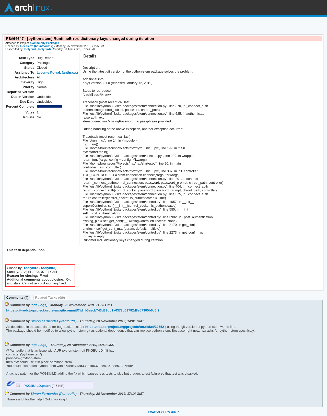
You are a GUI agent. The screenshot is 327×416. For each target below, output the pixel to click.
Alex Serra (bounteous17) (36, 46)
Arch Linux (28, 8)
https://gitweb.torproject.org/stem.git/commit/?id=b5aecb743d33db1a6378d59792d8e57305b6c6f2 (82, 310)
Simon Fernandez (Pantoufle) (54, 321)
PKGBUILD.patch (34, 386)
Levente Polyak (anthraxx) (57, 72)
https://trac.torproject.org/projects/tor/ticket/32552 (124, 327)
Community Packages (44, 42)
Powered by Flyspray (162, 411)
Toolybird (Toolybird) (37, 49)
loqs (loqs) (39, 305)
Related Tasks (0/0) (50, 297)
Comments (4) (17, 297)
